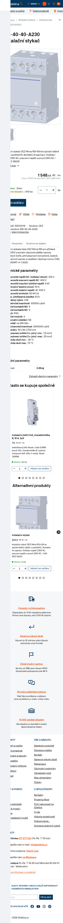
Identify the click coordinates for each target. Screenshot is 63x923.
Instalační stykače (13, 24)
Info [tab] (6, 243)
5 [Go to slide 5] (33, 478)
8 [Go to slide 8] (44, 478)
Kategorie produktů (44, 745)
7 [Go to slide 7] (40, 478)
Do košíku (14, 203)
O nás (37, 812)
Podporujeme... (42, 821)
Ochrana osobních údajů (47, 825)
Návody (6, 795)
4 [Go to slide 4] (30, 478)
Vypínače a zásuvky (16, 755)
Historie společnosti (44, 816)
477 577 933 (24, 838)
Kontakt (38, 754)
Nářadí (9, 776)
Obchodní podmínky (45, 768)
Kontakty (38, 795)
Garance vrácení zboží (45, 759)
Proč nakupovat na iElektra (44, 806)
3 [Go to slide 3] (26, 478)
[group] (31, 432)
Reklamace (40, 764)
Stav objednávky (42, 777)
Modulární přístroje (27, 20)
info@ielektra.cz (38, 844)
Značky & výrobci (11, 808)
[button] (33, 4)
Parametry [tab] (17, 243)
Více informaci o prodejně (22, 872)
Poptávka (7, 813)
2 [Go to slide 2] (23, 478)
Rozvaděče (12, 760)
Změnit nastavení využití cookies (15, 819)
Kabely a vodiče (14, 745)
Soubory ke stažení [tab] (36, 243)
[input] (19, 468)
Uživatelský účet (42, 773)
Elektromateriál (14, 750)
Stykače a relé (45, 20)
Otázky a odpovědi (12, 804)
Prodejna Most (41, 799)
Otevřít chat (32, 851)
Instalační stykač (21, 535)
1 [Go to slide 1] (19, 478)
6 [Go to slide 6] (37, 478)
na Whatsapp (29, 857)
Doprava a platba (43, 750)
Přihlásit (46, 897)
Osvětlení (11, 771)
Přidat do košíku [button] (40, 468)
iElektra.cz (10, 20)
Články (37, 782)
